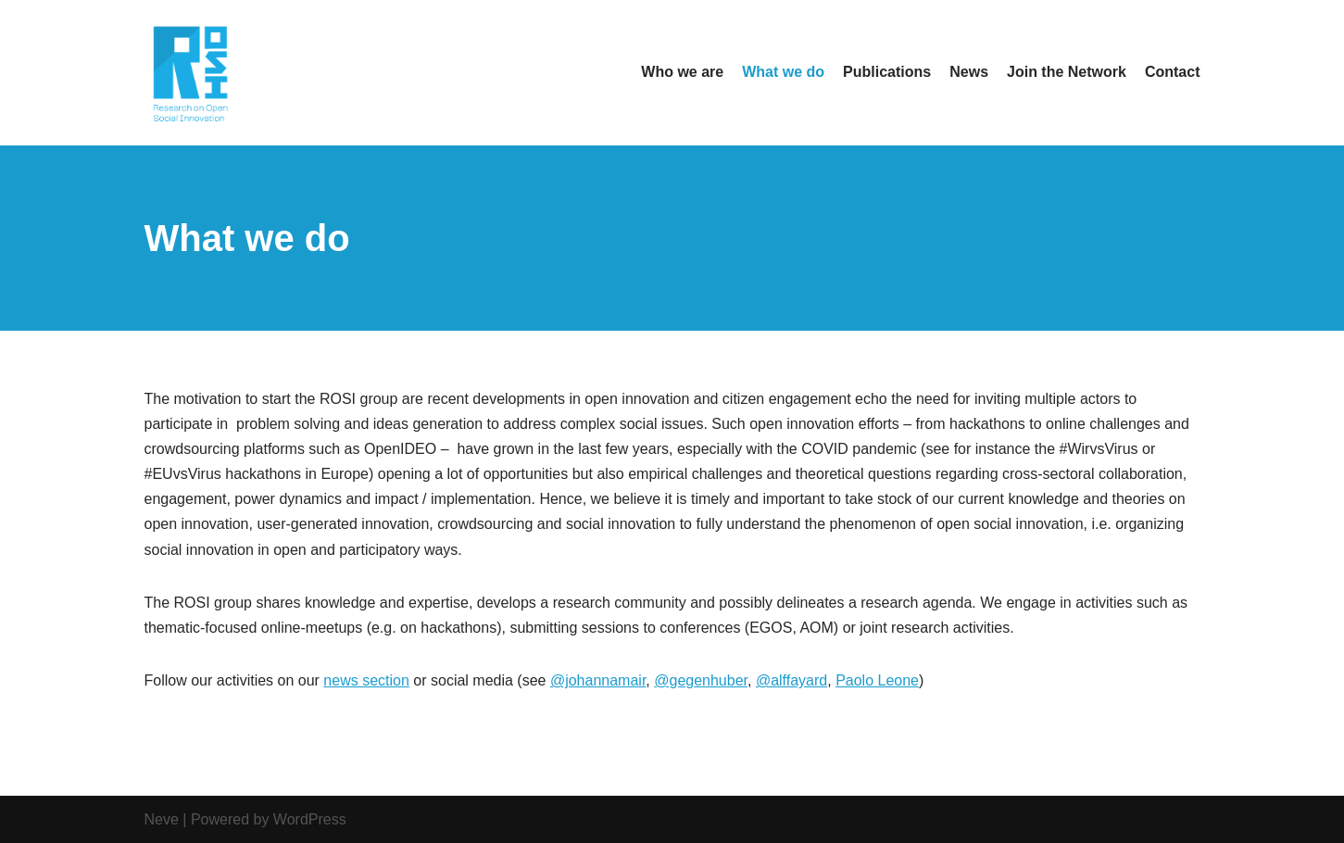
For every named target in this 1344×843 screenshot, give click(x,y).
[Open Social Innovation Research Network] (190, 73)
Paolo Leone (877, 680)
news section (366, 680)
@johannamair (598, 680)
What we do (783, 72)
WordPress (309, 819)
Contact (1172, 72)
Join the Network (1066, 72)
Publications (887, 72)
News (968, 72)
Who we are (682, 72)
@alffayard (791, 680)
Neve (161, 819)
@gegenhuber (700, 680)
